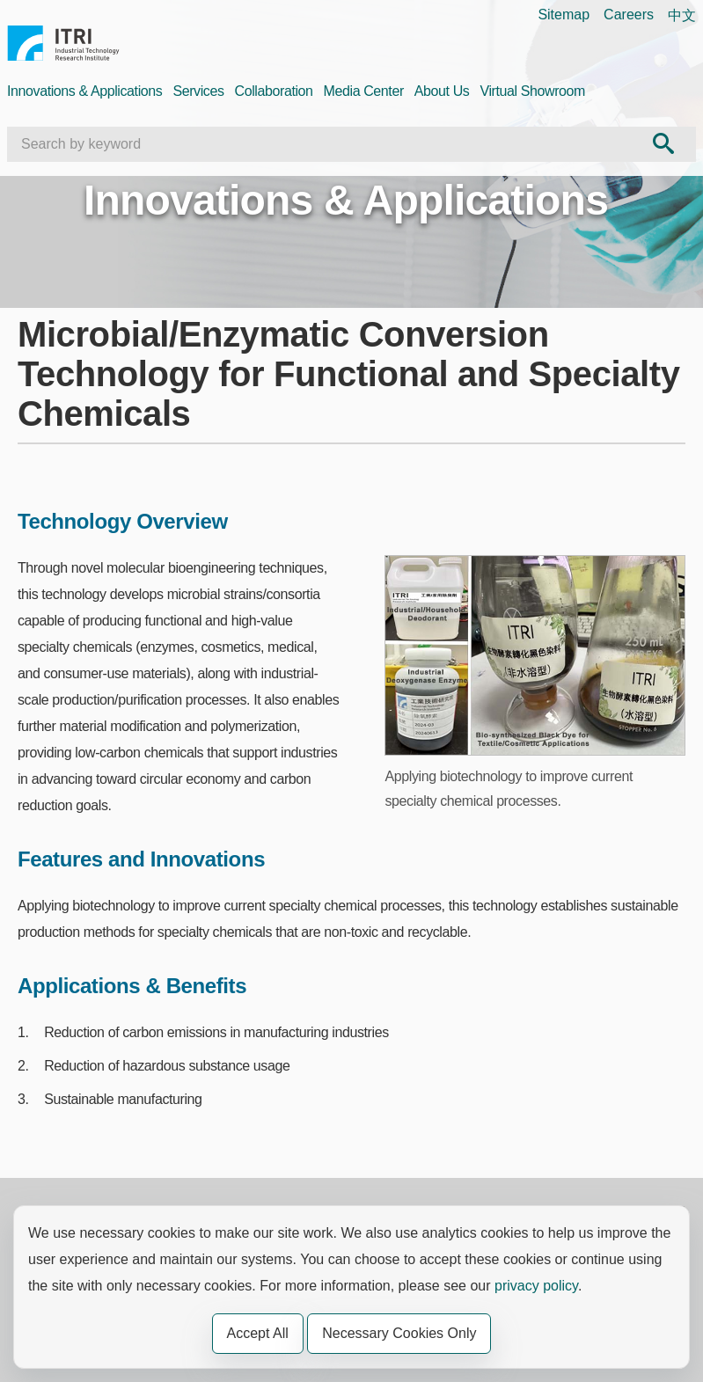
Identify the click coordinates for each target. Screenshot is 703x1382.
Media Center (364, 91)
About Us (442, 91)
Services (197, 91)
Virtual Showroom (532, 91)
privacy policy (536, 1285)
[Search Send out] (663, 144)
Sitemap (563, 14)
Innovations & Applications (84, 91)
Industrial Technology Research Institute (63, 45)
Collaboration (274, 91)
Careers (629, 14)
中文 (682, 15)
